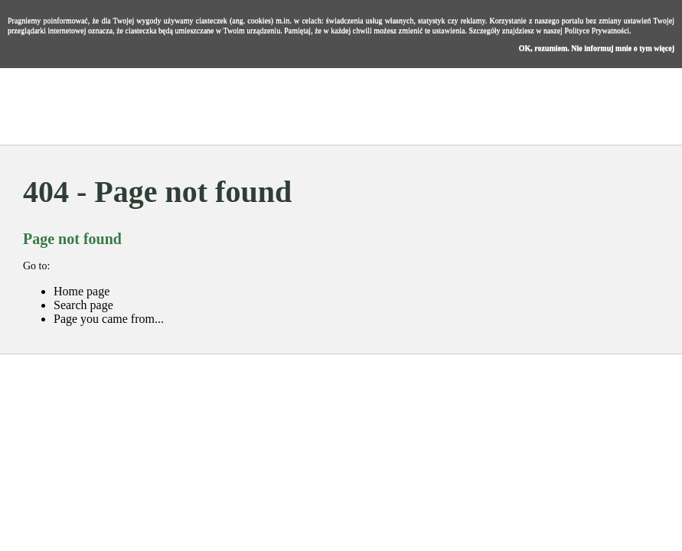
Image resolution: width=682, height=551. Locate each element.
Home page (81, 291)
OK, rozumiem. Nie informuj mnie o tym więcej (596, 48)
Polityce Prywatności (596, 30)
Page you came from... (109, 318)
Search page (83, 304)
